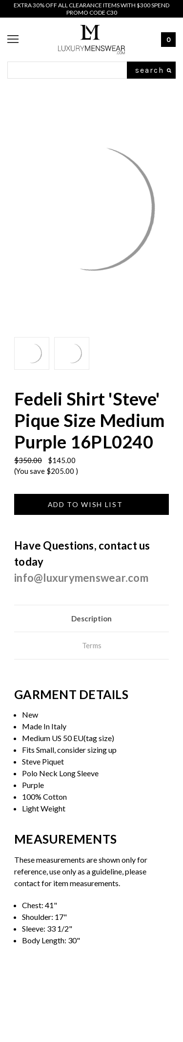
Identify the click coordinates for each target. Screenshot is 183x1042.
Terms (92, 645)
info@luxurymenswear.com (81, 577)
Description (91, 618)
